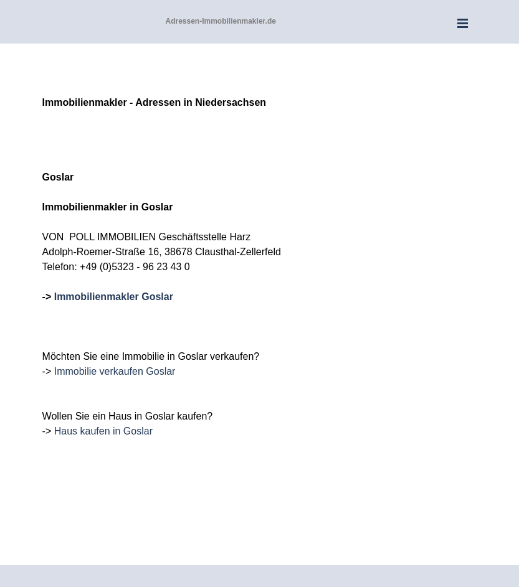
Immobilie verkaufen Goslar (115, 371)
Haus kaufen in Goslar (103, 431)
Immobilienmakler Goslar (113, 296)
